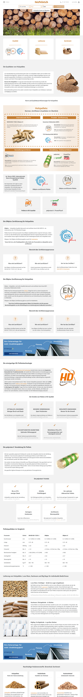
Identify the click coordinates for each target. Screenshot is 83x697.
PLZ (32, 6)
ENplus (26, 290)
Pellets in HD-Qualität (21, 383)
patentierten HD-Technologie (23, 370)
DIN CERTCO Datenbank (63, 269)
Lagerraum (45, 587)
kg (43, 5)
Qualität (15, 41)
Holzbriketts (34, 239)
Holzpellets (7, 692)
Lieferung (41, 41)
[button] (76, 2)
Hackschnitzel (60, 692)
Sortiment (67, 41)
